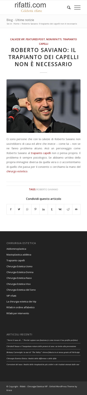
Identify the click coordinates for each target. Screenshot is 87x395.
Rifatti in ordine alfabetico (20, 307)
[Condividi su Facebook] (11, 209)
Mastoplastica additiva (18, 254)
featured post (35, 39)
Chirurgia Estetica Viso (18, 284)
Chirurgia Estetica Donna (19, 272)
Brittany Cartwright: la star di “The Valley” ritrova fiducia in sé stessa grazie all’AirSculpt (43, 352)
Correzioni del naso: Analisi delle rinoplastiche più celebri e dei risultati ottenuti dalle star (42, 364)
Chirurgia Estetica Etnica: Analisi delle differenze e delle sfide (31, 358)
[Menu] (76, 7)
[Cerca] (67, 7)
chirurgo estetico (16, 171)
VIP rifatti (11, 295)
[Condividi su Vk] (60, 209)
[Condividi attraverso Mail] (76, 209)
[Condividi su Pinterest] (35, 209)
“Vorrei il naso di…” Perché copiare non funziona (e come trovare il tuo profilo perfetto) (42, 340)
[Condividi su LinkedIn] (43, 209)
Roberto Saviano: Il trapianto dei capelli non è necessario (43, 57)
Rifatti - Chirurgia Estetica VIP (34, 386)
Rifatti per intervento (17, 313)
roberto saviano (47, 189)
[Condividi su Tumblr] (52, 209)
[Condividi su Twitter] (19, 209)
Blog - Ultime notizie (20, 20)
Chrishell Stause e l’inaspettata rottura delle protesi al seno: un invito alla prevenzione (41, 346)
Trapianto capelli (15, 260)
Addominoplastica (16, 248)
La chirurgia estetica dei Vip (21, 301)
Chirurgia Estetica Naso (19, 278)
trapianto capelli (41, 153)
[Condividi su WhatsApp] (27, 209)
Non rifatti (54, 39)
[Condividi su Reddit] (68, 209)
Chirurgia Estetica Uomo (19, 266)
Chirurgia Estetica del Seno (21, 289)
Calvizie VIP (17, 39)
